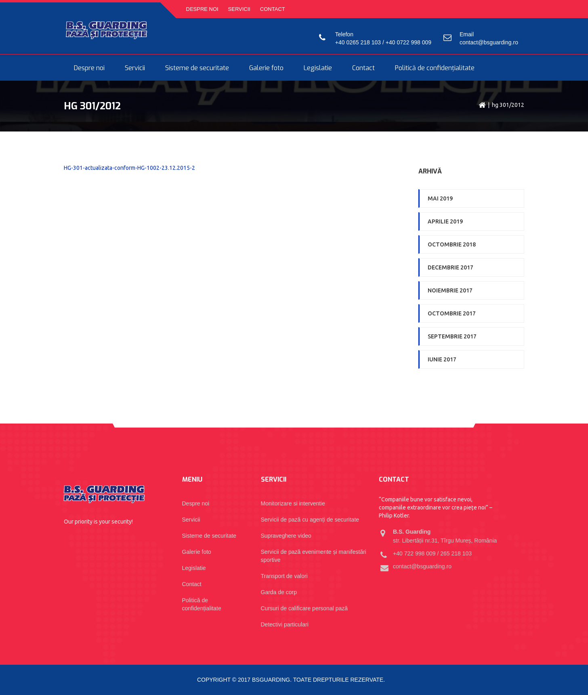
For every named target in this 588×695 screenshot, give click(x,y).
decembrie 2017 (450, 267)
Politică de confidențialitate (435, 68)
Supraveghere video (286, 535)
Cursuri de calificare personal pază (304, 608)
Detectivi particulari (285, 624)
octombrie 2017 (452, 313)
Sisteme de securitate (197, 68)
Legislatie (318, 68)
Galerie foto (266, 68)
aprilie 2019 (445, 221)
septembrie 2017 (452, 336)
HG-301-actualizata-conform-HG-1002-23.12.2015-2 (129, 168)
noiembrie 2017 (450, 290)
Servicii (239, 9)
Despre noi (202, 9)
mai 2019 (440, 198)
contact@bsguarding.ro (489, 42)
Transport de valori (284, 576)
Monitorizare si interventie (293, 503)
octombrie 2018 (452, 244)
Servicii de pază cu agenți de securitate (310, 519)
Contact (272, 9)
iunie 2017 (442, 359)
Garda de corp (279, 592)
